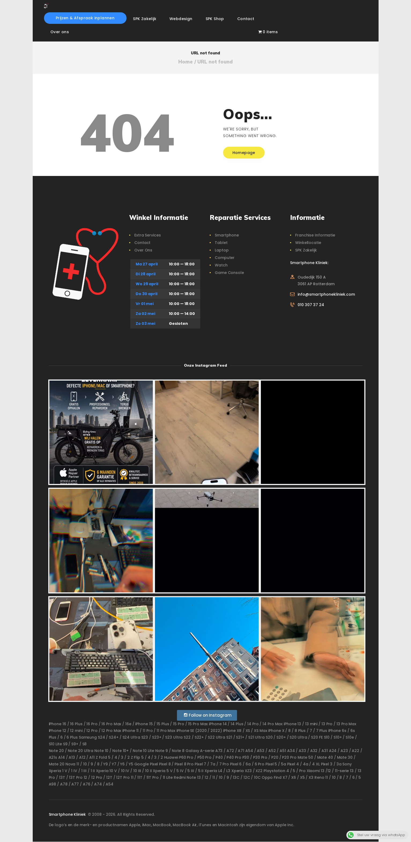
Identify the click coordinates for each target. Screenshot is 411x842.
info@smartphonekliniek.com (326, 294)
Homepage (243, 152)
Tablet (221, 242)
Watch (221, 265)
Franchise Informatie (315, 235)
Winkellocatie (308, 242)
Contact (142, 242)
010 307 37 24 (311, 304)
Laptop (221, 250)
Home (185, 62)
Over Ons (143, 250)
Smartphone (227, 235)
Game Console (229, 272)
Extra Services (147, 235)
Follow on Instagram (208, 715)
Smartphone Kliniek (68, 814)
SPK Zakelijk (306, 250)
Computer (225, 257)
